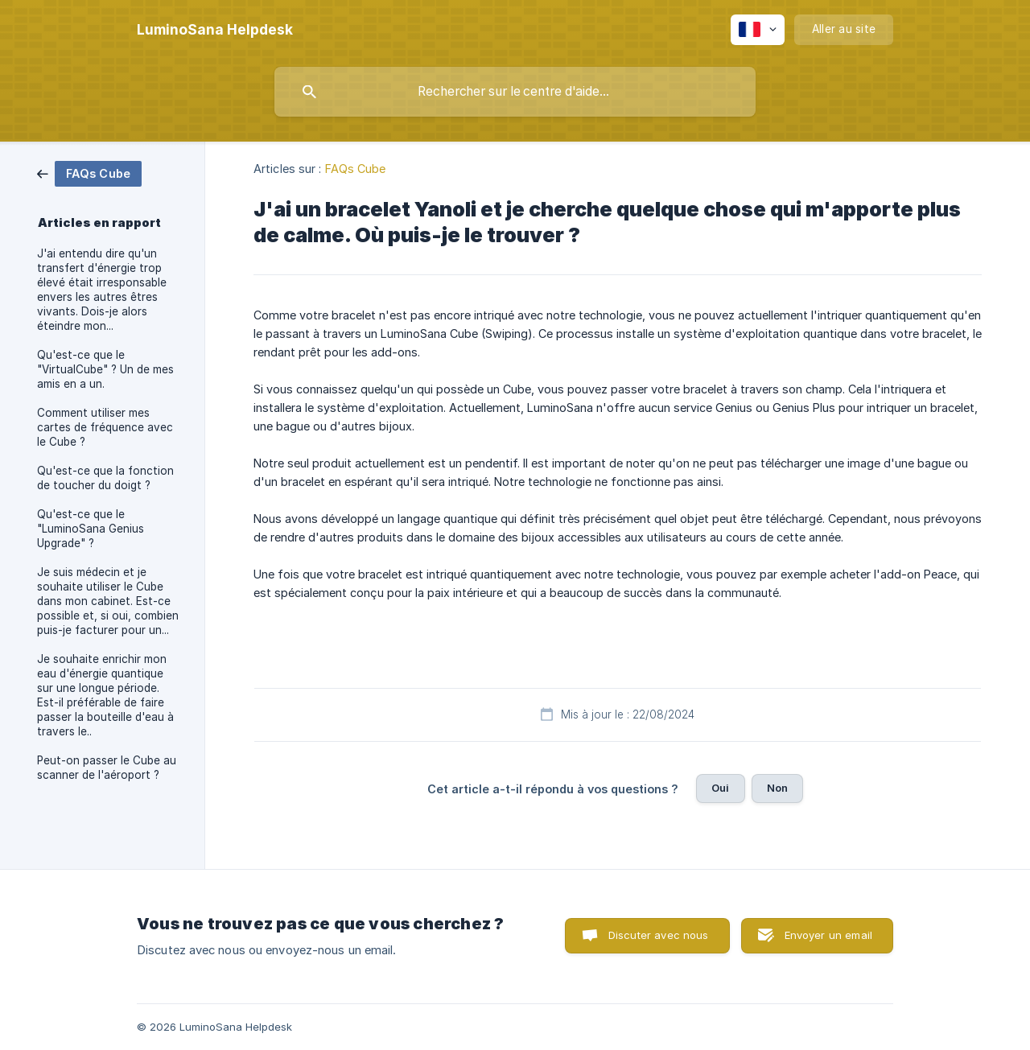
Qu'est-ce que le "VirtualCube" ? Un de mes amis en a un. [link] (105, 369)
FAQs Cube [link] (355, 168)
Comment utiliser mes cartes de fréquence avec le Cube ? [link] (105, 427)
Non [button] (777, 787)
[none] (215, 29)
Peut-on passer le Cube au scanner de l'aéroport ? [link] (106, 767)
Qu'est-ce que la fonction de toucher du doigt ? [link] (105, 478)
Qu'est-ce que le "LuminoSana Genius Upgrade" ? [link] (90, 529)
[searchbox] (515, 92)
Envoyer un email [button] (828, 935)
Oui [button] (720, 787)
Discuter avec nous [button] (658, 935)
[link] (89, 172)
